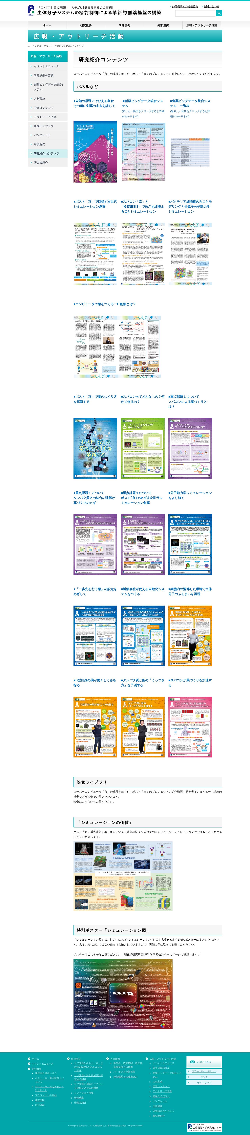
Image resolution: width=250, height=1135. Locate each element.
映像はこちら (81, 801)
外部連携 (163, 25)
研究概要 (86, 25)
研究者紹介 (41, 162)
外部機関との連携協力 (185, 6)
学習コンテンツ (43, 107)
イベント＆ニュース (46, 66)
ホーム (47, 25)
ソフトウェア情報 (84, 1092)
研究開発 (124, 25)
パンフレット (42, 135)
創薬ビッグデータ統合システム (49, 87)
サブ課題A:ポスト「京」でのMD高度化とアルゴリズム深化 (88, 1067)
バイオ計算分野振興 (124, 1071)
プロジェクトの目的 (46, 1095)
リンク (204, 1077)
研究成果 (79, 1097)
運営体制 (40, 1100)
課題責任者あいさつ (46, 1073)
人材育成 (39, 98)
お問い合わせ (211, 6)
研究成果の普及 (43, 75)
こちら (92, 954)
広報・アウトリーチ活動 (201, 25)
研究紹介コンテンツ (46, 153)
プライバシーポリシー (204, 1071)
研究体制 (40, 1105)
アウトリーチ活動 (45, 116)
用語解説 (39, 144)
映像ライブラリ (43, 126)
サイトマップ (204, 1082)
